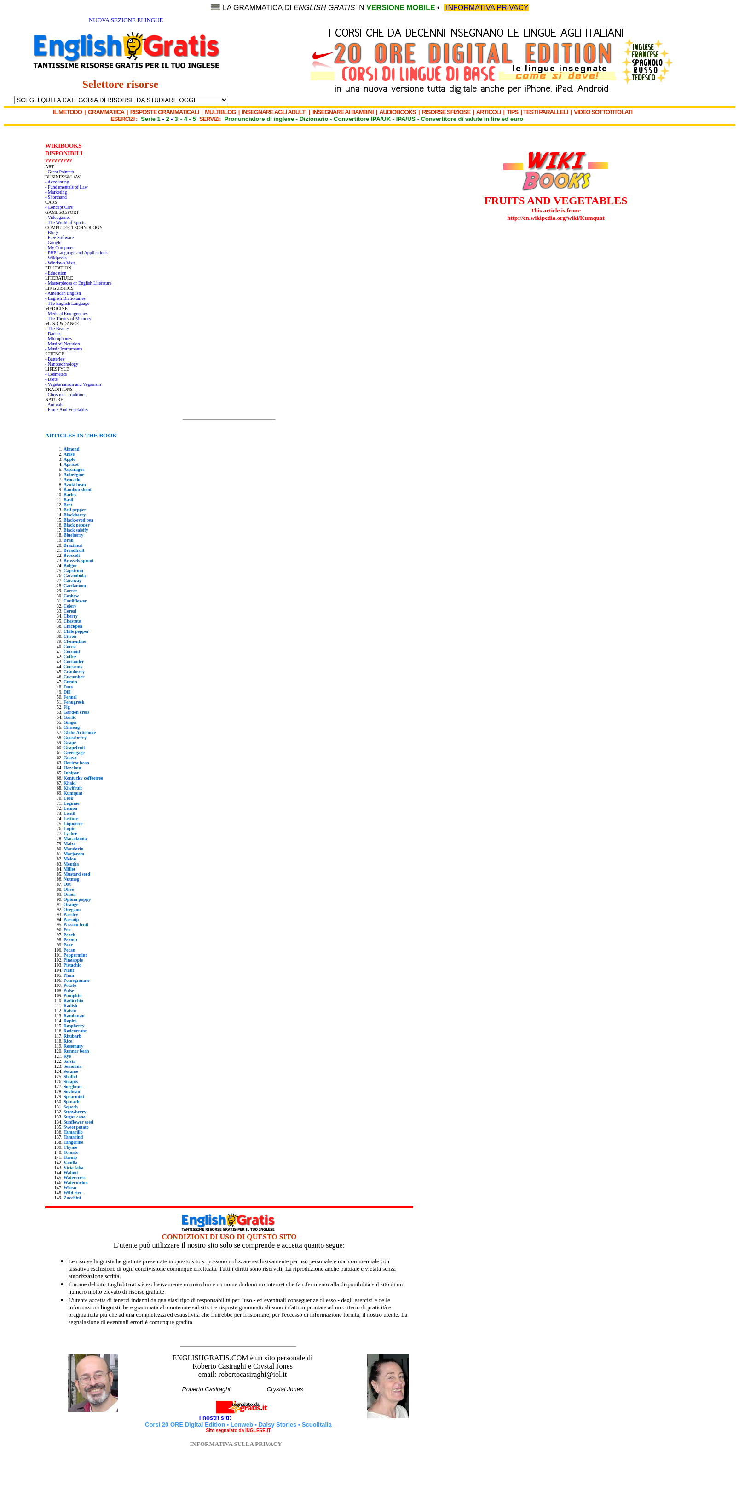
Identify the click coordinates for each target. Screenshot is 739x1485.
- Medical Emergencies (66, 313)
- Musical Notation (62, 343)
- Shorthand (56, 197)
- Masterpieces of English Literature (78, 283)
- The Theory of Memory (68, 318)
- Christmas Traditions (65, 394)
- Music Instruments (63, 348)
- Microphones (58, 338)
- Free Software (59, 237)
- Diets (51, 379)
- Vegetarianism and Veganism (73, 384)
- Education (55, 272)
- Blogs (51, 232)
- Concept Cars (59, 207)
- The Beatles (57, 328)
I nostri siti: (216, 1417)
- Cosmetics (56, 374)
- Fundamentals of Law (66, 186)
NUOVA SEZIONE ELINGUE (126, 20)
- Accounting (57, 181)
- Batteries (54, 358)
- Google (53, 242)
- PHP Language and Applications (76, 252)
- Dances (53, 333)
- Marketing (56, 192)
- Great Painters (59, 171)
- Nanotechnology (61, 364)
